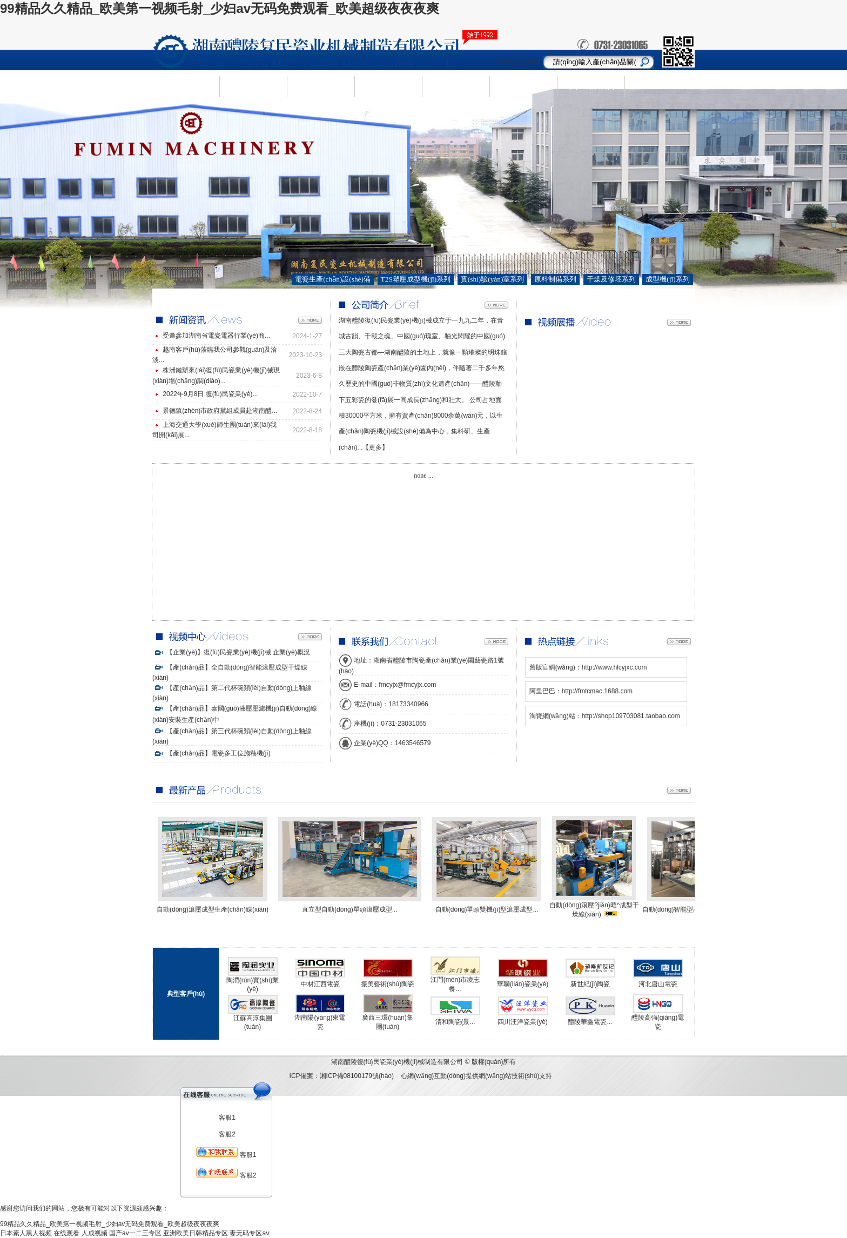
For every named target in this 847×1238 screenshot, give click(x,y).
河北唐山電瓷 (657, 984)
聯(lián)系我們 (590, 86)
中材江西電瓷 (320, 984)
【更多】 (375, 447)
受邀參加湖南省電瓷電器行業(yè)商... (216, 335)
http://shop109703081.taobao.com (631, 716)
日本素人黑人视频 (26, 1233)
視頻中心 (523, 86)
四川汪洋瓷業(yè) (523, 1022)
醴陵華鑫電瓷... (590, 1022)
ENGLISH (658, 86)
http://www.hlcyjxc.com (614, 667)
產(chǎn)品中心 (321, 86)
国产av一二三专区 (135, 1233)
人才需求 (456, 86)
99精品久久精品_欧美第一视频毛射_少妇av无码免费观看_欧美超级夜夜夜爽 (219, 8)
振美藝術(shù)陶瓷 (387, 984)
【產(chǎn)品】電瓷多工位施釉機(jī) (211, 753)
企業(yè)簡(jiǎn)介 (253, 86)
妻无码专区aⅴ (250, 1233)
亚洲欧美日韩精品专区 (195, 1233)
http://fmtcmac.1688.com (597, 691)
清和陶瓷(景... (455, 1022)
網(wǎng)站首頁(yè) (185, 86)
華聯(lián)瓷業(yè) (522, 984)
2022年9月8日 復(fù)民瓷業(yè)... (210, 394)
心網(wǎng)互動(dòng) (433, 1076)
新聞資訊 (388, 86)
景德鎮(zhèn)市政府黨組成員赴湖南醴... (220, 410)
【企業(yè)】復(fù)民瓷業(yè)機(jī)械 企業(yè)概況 (231, 652)
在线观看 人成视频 (80, 1233)
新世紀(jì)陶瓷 (590, 984)
